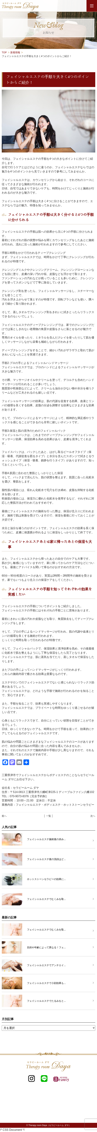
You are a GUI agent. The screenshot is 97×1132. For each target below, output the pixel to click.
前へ (4, 815)
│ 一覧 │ (48, 815)
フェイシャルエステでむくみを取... (46, 899)
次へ (92, 815)
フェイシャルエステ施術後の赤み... (46, 839)
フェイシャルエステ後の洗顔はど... (46, 859)
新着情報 (15, 52)
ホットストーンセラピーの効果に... (46, 879)
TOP (4, 52)
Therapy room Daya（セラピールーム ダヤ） (49, 1125)
